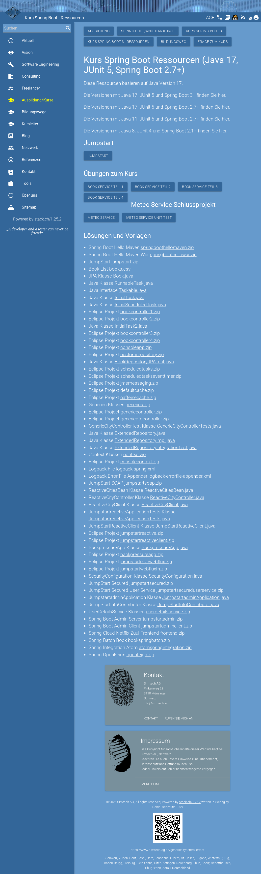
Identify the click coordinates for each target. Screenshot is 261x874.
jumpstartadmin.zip (163, 619)
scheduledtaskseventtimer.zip (151, 376)
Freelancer (24, 88)
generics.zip (138, 404)
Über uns (22, 195)
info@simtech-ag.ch (158, 703)
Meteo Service (101, 217)
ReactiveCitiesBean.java (168, 490)
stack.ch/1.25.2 (47, 219)
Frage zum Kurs (213, 42)
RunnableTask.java (134, 283)
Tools (19, 183)
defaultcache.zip (137, 390)
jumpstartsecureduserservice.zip (190, 590)
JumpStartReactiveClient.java (185, 526)
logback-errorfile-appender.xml (180, 476)
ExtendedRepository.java (140, 433)
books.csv (119, 269)
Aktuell (21, 41)
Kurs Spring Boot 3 (204, 31)
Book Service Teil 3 (200, 187)
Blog (19, 136)
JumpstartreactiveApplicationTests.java (129, 519)
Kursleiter (23, 124)
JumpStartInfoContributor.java (188, 604)
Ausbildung (99, 31)
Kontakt (21, 172)
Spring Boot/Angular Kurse (148, 31)
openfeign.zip (140, 654)
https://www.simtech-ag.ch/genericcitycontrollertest (167, 850)
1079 (179, 807)
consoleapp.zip (136, 347)
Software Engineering (33, 64)
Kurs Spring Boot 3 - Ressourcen (119, 42)
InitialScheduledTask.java (140, 305)
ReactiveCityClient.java (165, 504)
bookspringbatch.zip (149, 640)
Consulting (24, 76)
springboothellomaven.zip (167, 247)
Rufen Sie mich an (179, 718)
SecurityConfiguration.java (175, 576)
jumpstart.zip (124, 262)
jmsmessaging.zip (139, 383)
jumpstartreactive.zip (141, 533)
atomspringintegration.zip (165, 647)
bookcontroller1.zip (140, 311)
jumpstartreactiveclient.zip (147, 540)
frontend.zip (172, 633)
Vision (20, 53)
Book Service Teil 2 (153, 187)
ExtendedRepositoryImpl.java (145, 440)
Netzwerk (23, 148)
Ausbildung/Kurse (30, 100)
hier (221, 95)
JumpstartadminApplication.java (195, 597)
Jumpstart (98, 156)
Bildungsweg (173, 42)
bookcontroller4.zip (140, 340)
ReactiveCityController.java (177, 497)
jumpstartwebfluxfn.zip (143, 569)
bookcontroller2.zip (140, 319)
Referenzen (24, 160)
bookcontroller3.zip (140, 333)
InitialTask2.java (131, 326)
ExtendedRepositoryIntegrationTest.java (156, 447)
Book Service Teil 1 (106, 187)
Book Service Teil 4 (106, 197)
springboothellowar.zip (173, 254)
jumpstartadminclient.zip (166, 626)
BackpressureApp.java (165, 547)
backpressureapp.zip (141, 554)
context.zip (134, 454)
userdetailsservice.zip (168, 612)
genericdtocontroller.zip (145, 419)
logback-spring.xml (135, 469)
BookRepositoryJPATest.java (144, 362)
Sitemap (22, 207)
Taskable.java (133, 290)
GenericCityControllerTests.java (189, 426)
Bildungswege (27, 112)
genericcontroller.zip (141, 412)
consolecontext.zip (139, 462)
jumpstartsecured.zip (151, 583)
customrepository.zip (142, 354)
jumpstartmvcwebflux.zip (146, 561)
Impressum (150, 784)
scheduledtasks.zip (140, 369)
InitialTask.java (129, 297)
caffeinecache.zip (138, 397)
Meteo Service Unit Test (149, 217)
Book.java (123, 276)
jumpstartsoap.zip (143, 483)
